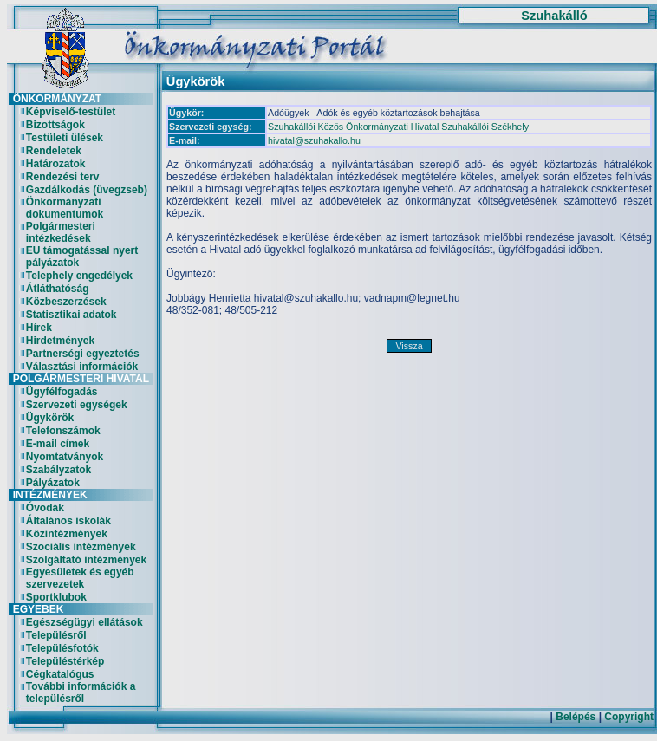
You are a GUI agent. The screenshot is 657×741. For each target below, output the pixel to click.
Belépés (575, 717)
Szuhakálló (554, 16)
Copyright (629, 717)
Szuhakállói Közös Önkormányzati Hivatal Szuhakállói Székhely (398, 126)
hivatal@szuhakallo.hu (314, 140)
